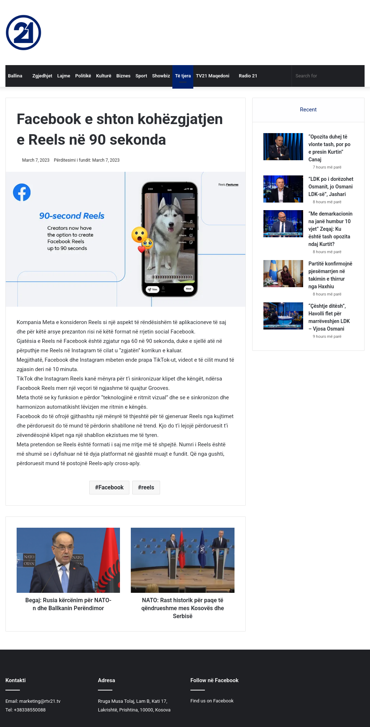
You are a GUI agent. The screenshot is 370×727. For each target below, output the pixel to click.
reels (147, 487)
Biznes (123, 75)
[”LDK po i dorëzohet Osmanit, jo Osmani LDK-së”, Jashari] (283, 189)
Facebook (111, 487)
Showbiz (161, 75)
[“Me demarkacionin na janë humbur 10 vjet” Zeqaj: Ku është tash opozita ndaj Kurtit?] (283, 223)
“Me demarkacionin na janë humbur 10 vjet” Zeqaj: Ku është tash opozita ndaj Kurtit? (331, 229)
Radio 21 (246, 75)
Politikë (83, 75)
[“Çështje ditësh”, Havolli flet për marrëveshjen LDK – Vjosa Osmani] (283, 316)
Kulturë (103, 75)
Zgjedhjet (39, 75)
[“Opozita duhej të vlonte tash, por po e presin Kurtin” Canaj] (283, 146)
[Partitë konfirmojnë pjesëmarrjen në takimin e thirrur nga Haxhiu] (283, 273)
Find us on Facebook (211, 700)
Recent (308, 109)
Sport (141, 75)
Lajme (63, 75)
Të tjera (183, 75)
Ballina (15, 75)
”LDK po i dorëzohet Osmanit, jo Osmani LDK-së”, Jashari (331, 186)
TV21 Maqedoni (212, 75)
